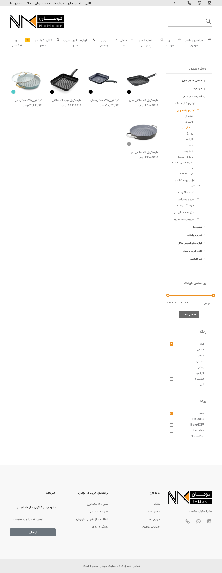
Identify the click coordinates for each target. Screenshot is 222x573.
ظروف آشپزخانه (188, 205)
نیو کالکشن (17, 43)
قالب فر (189, 122)
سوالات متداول (97, 504)
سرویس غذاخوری (187, 218)
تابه (191, 145)
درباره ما (58, 3)
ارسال (33, 532)
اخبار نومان (74, 3)
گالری (88, 3)
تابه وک (188, 151)
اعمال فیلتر (189, 314)
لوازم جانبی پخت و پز (182, 165)
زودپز (190, 133)
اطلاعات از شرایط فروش (92, 519)
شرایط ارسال (99, 511)
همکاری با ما (100, 526)
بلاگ (28, 3)
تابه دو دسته (185, 157)
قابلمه (189, 139)
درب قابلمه (186, 173)
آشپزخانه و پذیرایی (146, 43)
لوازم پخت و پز (188, 109)
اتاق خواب (170, 43)
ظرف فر (189, 116)
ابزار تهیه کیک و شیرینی (187, 182)
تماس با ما (16, 3)
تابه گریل (187, 127)
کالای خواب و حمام (43, 43)
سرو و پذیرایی (189, 198)
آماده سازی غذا (188, 192)
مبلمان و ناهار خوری (194, 43)
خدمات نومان (42, 3)
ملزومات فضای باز (187, 212)
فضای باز (123, 43)
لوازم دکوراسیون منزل (75, 43)
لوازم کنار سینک (187, 103)
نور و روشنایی (104, 43)
